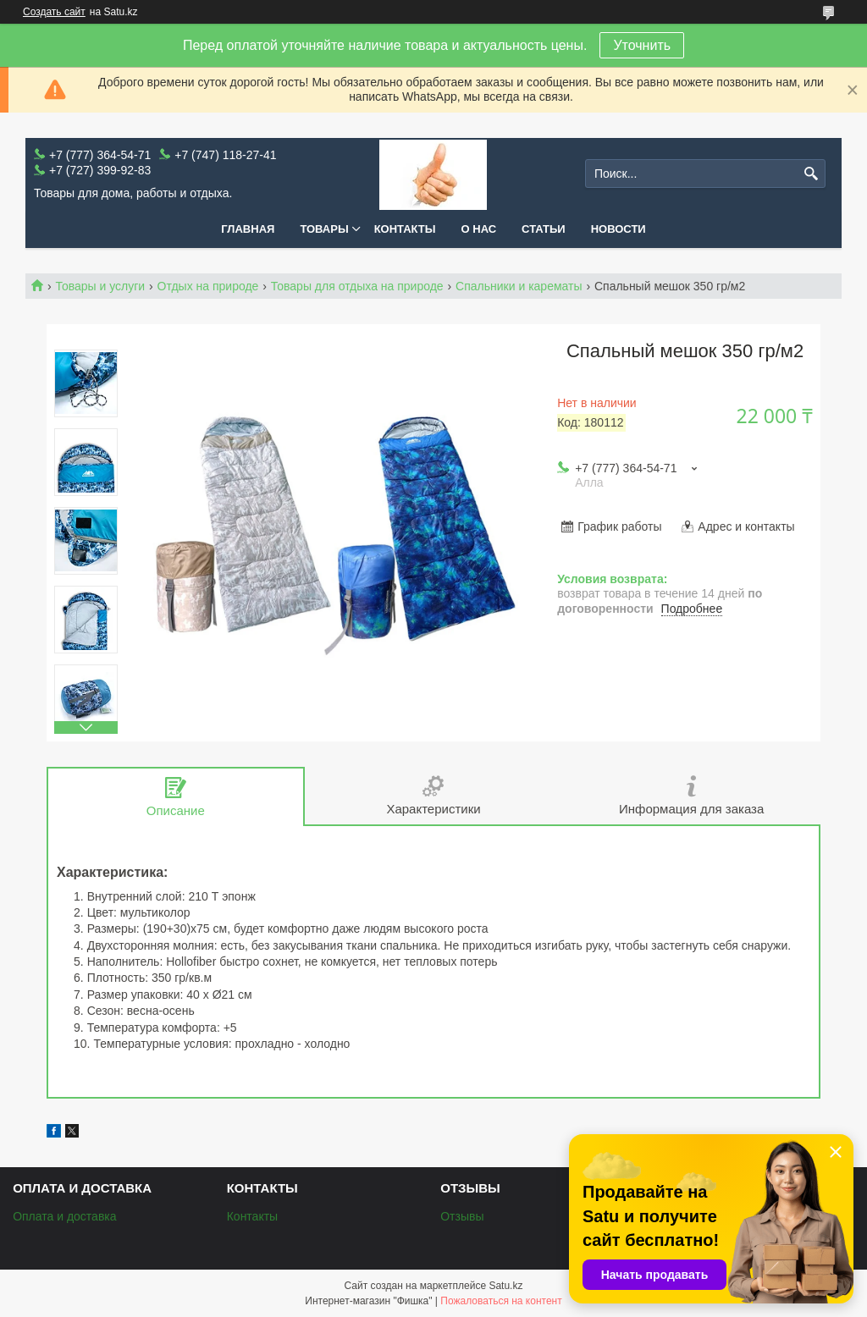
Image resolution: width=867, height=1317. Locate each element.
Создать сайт (54, 12)
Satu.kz (505, 1286)
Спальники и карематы (519, 286)
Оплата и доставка (64, 1216)
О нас (479, 229)
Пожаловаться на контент (500, 1301)
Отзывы (461, 1216)
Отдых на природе (208, 286)
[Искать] (811, 174)
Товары (324, 229)
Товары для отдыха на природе (357, 286)
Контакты (405, 229)
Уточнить (642, 45)
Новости (618, 229)
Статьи (544, 229)
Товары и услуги (100, 286)
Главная (247, 229)
